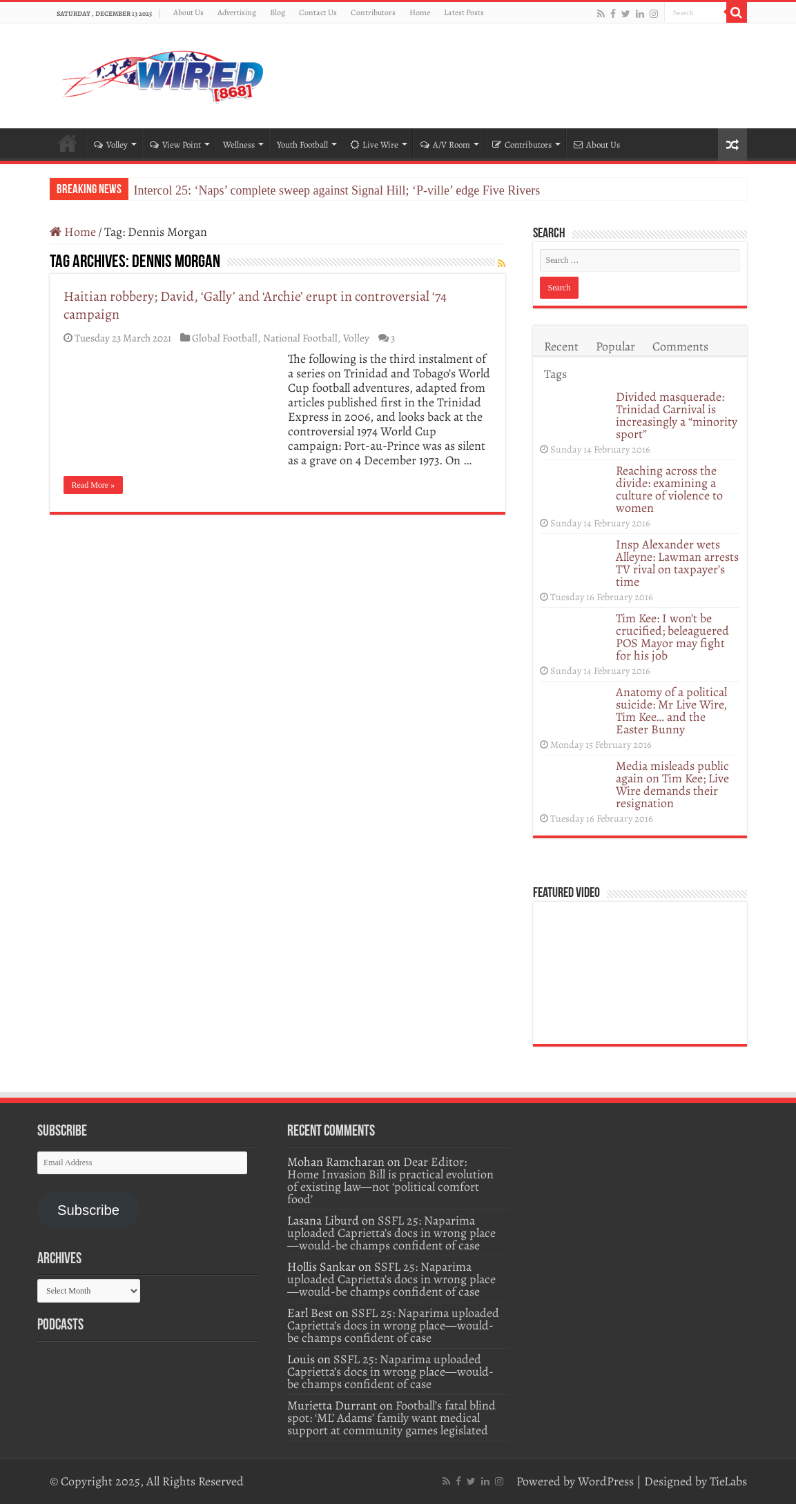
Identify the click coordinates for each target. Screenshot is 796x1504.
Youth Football (302, 144)
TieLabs (728, 1481)
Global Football (225, 337)
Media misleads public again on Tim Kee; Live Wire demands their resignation (672, 784)
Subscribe (88, 1210)
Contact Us (318, 12)
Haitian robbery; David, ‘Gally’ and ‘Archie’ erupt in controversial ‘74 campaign (255, 305)
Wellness (239, 144)
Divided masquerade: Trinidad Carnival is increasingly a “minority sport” (676, 415)
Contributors (373, 12)
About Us (188, 12)
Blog (277, 12)
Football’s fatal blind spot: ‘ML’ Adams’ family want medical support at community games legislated (391, 1417)
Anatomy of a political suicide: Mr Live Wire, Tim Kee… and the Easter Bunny (671, 711)
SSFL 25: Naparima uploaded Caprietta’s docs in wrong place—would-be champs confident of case (391, 1233)
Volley (111, 144)
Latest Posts (464, 12)
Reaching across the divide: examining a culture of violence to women (669, 489)
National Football (300, 337)
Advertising (236, 12)
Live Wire (374, 144)
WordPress (606, 1481)
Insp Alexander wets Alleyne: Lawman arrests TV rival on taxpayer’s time (677, 563)
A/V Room (445, 144)
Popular (615, 346)
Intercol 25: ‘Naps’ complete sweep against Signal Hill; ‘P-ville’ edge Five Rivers (337, 190)
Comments (680, 346)
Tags (555, 374)
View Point (175, 144)
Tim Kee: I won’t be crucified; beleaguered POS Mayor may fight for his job (672, 637)
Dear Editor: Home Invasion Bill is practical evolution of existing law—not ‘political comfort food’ (390, 1180)
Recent (561, 346)
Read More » (93, 485)
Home (419, 12)
